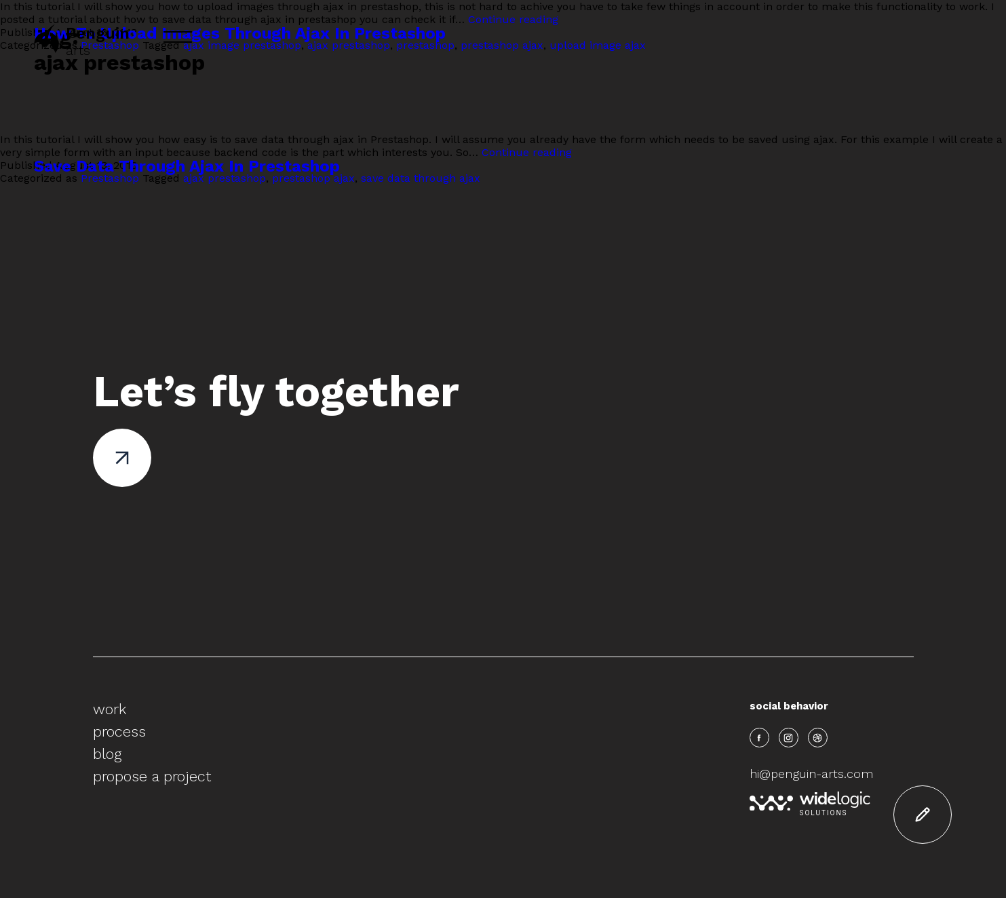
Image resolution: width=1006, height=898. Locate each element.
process (119, 731)
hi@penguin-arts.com (811, 773)
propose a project (152, 776)
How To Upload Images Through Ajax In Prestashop (240, 33)
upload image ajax (597, 45)
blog (107, 753)
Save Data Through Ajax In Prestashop (187, 166)
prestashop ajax (502, 45)
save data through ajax (420, 178)
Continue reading (513, 19)
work (109, 709)
